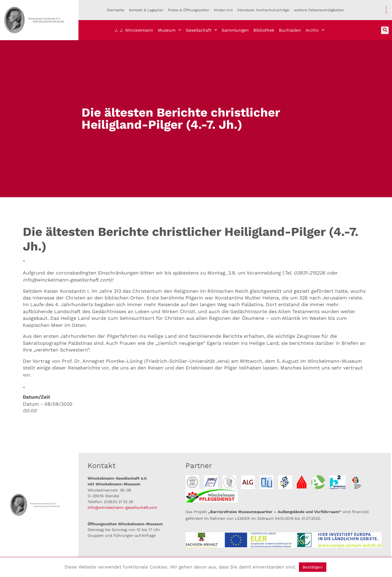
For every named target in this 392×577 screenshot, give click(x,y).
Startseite (115, 10)
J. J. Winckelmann (134, 30)
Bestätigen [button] (313, 567)
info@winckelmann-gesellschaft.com (122, 507)
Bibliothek (263, 30)
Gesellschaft (201, 30)
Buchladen (290, 30)
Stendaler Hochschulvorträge (263, 10)
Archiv (315, 30)
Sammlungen (235, 30)
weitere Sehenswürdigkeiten (319, 10)
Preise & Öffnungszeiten (188, 10)
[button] (385, 30)
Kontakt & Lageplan (146, 10)
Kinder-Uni (223, 10)
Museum (169, 30)
